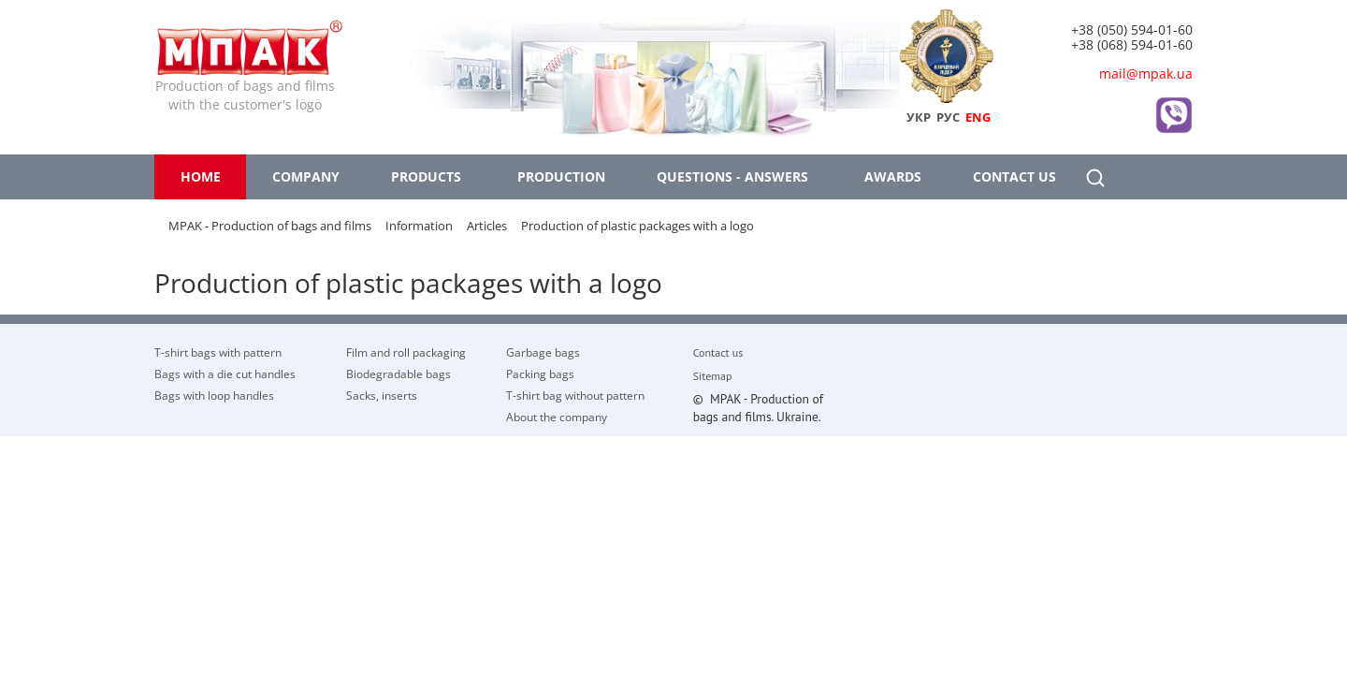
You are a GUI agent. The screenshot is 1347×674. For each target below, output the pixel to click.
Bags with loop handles (214, 395)
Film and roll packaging (406, 351)
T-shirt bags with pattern (218, 351)
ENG (978, 117)
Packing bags (540, 373)
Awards (892, 176)
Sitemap (712, 376)
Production (561, 176)
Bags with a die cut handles (225, 373)
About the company (556, 416)
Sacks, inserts (381, 395)
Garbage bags (543, 351)
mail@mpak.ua (1146, 73)
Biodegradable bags (398, 373)
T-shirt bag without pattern (575, 395)
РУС (948, 117)
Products (426, 176)
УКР (918, 117)
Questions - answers (732, 176)
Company (306, 176)
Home (201, 176)
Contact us (1014, 176)
